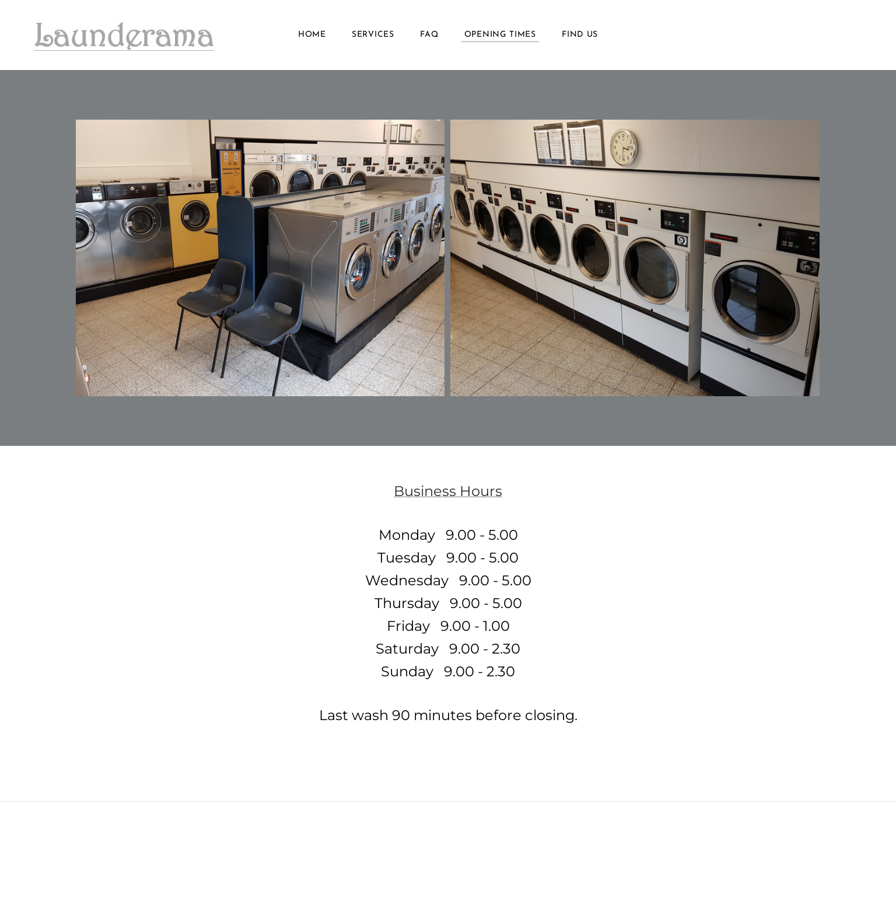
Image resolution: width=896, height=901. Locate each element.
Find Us (580, 34)
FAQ (429, 34)
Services (373, 34)
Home (312, 34)
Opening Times (500, 34)
